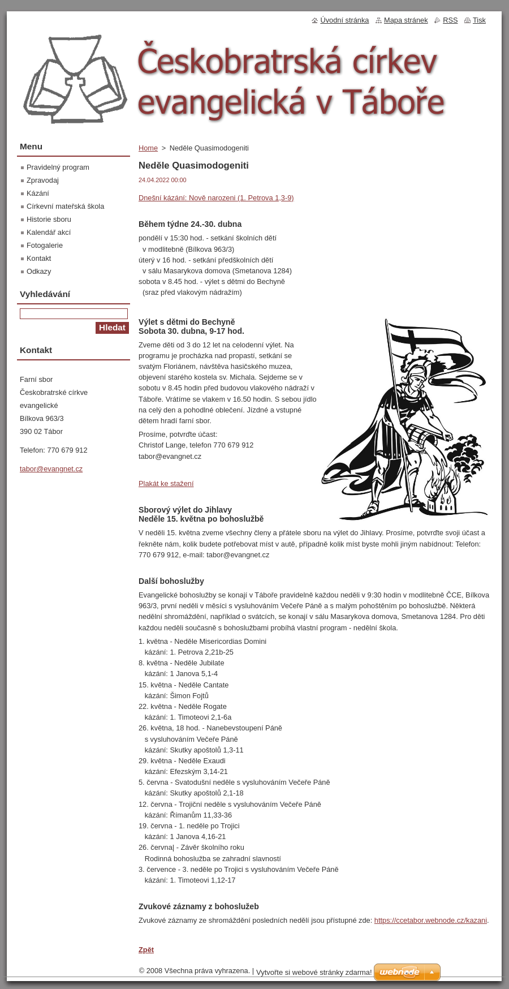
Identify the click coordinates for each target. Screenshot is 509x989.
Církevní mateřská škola (65, 206)
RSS (450, 20)
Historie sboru (49, 219)
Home (148, 148)
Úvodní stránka (344, 20)
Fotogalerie (45, 245)
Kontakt (39, 258)
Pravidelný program (58, 167)
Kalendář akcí (49, 232)
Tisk (479, 20)
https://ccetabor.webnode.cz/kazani (430, 920)
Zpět (146, 949)
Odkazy (39, 271)
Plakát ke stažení (166, 483)
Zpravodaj (43, 180)
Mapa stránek (406, 20)
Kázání (38, 193)
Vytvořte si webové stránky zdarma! (314, 972)
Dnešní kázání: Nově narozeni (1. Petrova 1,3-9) (216, 198)
